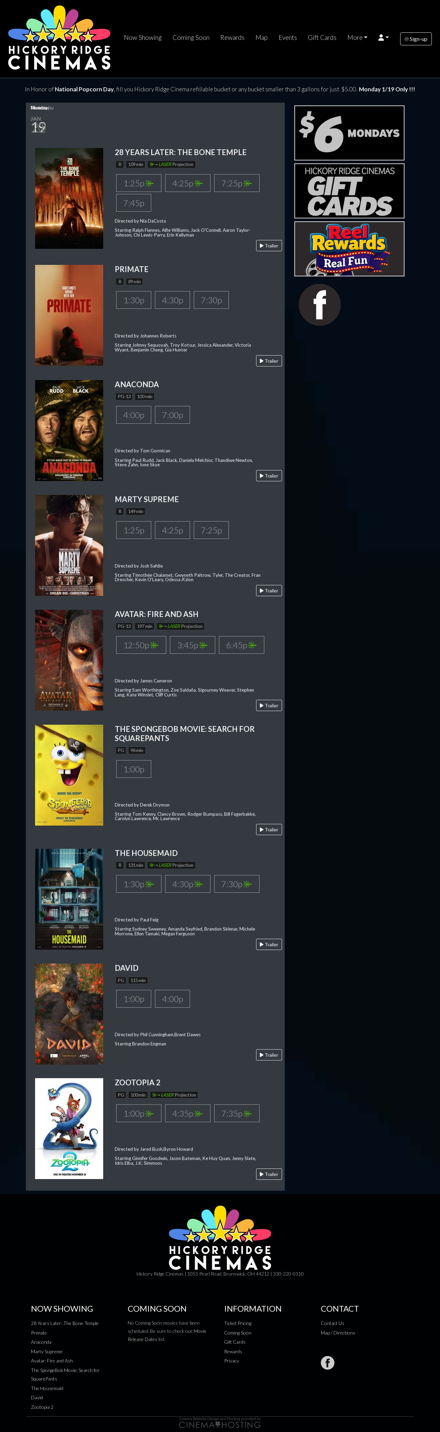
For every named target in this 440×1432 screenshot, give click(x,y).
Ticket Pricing (237, 1323)
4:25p (187, 183)
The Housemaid (47, 1388)
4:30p (172, 300)
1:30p (133, 300)
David (37, 1397)
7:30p (211, 300)
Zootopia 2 (42, 1407)
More (355, 37)
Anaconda (41, 1342)
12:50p (140, 645)
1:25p (138, 183)
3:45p (192, 645)
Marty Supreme (47, 1351)
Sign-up (416, 38)
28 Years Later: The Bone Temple (65, 1323)
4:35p (187, 1113)
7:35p (236, 1113)
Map (261, 37)
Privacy (231, 1360)
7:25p (236, 183)
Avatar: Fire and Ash (52, 1360)
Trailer (269, 245)
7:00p (172, 415)
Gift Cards (322, 37)
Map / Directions (338, 1333)
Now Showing (143, 37)
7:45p (133, 203)
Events (288, 37)
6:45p (241, 645)
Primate (39, 1333)
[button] (383, 37)
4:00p (133, 415)
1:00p (133, 769)
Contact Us (332, 1323)
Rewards (232, 37)
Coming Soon (191, 37)
